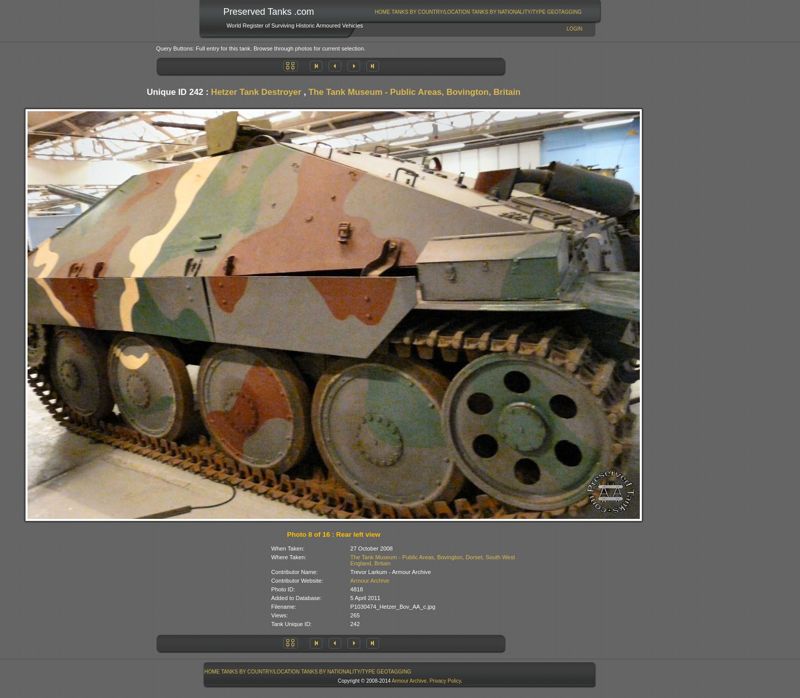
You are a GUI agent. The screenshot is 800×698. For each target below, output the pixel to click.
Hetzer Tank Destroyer (256, 92)
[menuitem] (382, 12)
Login (574, 29)
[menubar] (478, 12)
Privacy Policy (445, 681)
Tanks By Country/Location (431, 12)
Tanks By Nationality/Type (508, 12)
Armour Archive (370, 581)
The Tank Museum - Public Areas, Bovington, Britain (414, 92)
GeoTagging (564, 12)
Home (382, 12)
